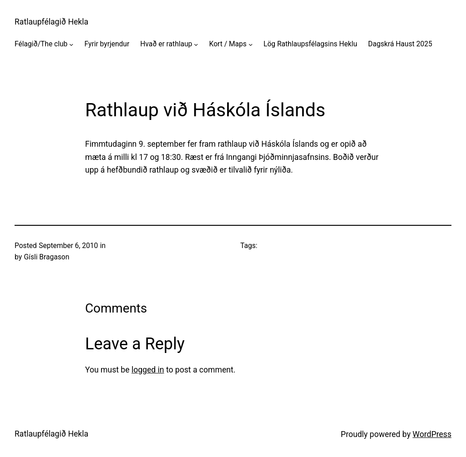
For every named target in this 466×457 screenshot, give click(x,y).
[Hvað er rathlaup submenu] (196, 44)
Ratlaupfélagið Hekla (51, 21)
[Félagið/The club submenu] (71, 44)
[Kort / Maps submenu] (250, 44)
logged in (148, 369)
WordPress (432, 434)
